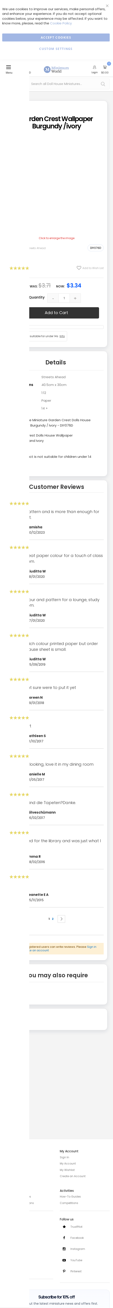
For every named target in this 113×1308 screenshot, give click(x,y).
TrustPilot (76, 1226)
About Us (9, 1163)
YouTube (76, 1260)
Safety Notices (13, 1263)
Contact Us (11, 1243)
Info (62, 336)
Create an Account (73, 1176)
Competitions (69, 1202)
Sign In (64, 1157)
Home (7, 1157)
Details (55, 362)
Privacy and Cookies (17, 1196)
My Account (68, 1163)
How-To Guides (70, 1196)
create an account (35, 950)
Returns (8, 1237)
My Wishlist (67, 1170)
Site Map (9, 1170)
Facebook (77, 1237)
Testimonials (12, 1269)
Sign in (91, 947)
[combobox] (56, 84)
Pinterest (76, 1271)
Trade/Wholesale (15, 1176)
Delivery (8, 1231)
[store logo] (56, 67)
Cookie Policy (61, 23)
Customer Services (16, 1224)
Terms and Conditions (18, 1202)
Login (95, 72)
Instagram (77, 1249)
